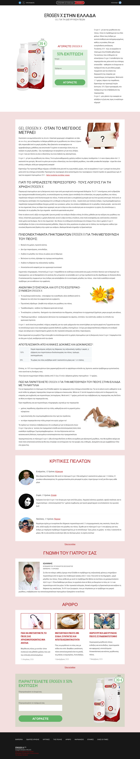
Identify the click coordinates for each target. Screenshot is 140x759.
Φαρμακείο (79, 739)
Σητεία (53, 495)
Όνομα (57, 59)
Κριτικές (46, 739)
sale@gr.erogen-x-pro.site (23, 750)
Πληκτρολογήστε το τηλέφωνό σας (32, 703)
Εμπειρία (19, 739)
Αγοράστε (70, 82)
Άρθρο (68, 739)
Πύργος (57, 519)
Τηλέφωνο (58, 68)
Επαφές (90, 739)
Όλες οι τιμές (102, 739)
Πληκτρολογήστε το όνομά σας (30, 692)
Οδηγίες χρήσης (32, 739)
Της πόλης (57, 739)
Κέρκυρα (59, 471)
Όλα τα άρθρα (70, 667)
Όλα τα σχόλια (70, 544)
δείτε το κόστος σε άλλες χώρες (58, 175)
